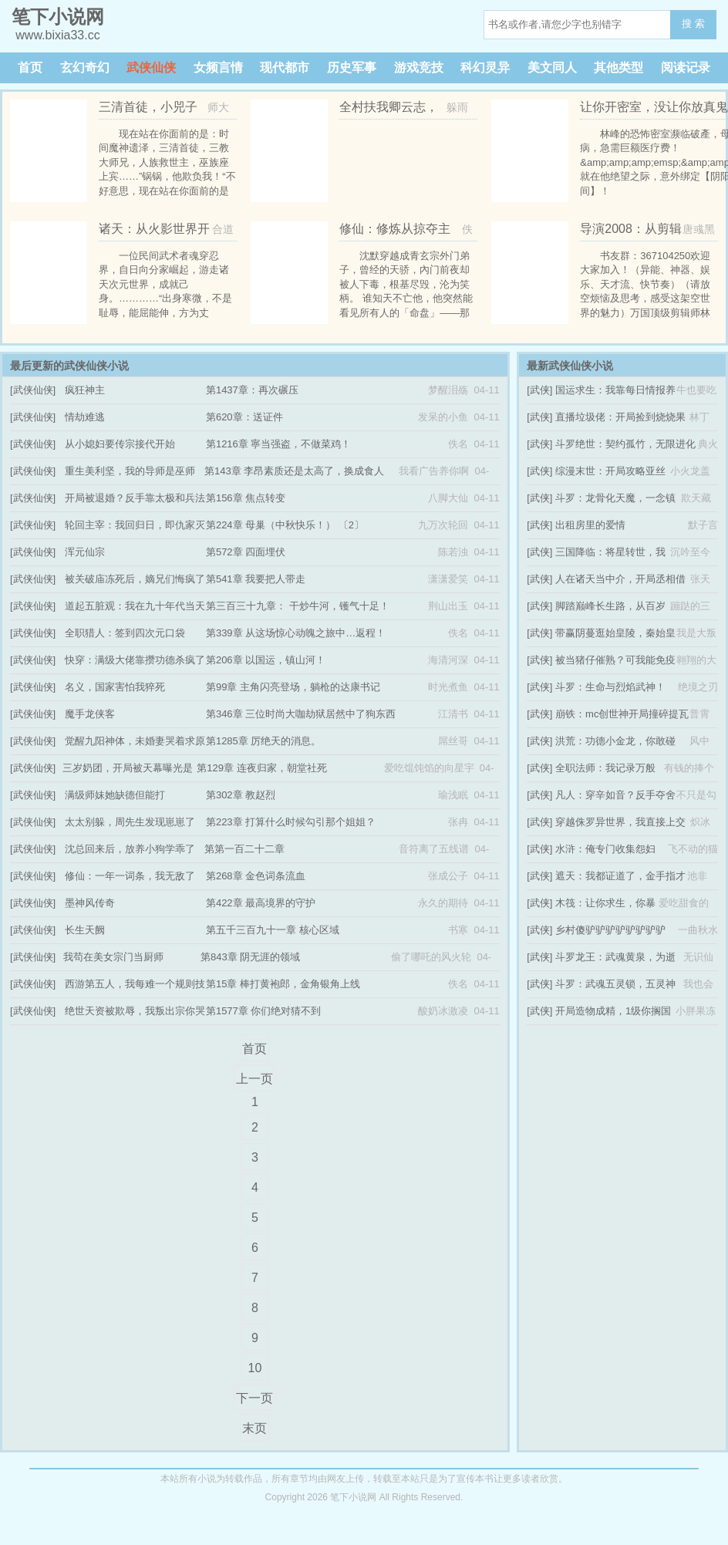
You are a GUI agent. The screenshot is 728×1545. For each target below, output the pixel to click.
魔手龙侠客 (90, 714)
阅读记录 (685, 67)
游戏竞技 (418, 67)
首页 (30, 67)
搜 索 (693, 23)
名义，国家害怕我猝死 (115, 687)
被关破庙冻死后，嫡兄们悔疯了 (135, 579)
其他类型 (618, 67)
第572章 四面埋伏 (245, 552)
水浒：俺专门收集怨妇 (605, 849)
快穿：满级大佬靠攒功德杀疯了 (135, 660)
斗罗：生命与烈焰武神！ (610, 687)
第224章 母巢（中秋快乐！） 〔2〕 (285, 525)
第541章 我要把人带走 (255, 579)
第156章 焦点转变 (245, 498)
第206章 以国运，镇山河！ (265, 660)
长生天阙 (85, 930)
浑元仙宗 (85, 552)
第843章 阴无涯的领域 (250, 957)
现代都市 (284, 67)
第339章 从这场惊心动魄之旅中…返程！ (296, 633)
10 (254, 1368)
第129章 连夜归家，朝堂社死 (261, 768)
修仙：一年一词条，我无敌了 (130, 876)
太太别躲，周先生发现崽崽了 (130, 822)
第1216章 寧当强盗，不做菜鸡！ (279, 444)
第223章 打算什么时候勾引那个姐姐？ (291, 822)
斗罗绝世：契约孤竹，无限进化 (625, 444)
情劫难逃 (85, 417)
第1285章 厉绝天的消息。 (264, 741)
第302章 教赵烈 (240, 795)
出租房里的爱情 (590, 525)
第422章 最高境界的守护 (260, 903)
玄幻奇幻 (85, 67)
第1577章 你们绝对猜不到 (264, 1011)
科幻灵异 (485, 67)
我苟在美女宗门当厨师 (113, 957)
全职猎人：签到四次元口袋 (125, 633)
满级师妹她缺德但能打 (115, 795)
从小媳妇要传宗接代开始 (120, 444)
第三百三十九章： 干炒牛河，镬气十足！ (297, 606)
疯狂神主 (85, 390)
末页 (254, 1428)
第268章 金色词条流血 (255, 876)
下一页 (254, 1398)
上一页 (254, 1078)
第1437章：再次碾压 (252, 390)
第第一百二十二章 (244, 849)
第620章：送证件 (244, 417)
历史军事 (351, 67)
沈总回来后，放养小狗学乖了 (130, 849)
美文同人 (552, 67)
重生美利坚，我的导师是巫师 (130, 471)
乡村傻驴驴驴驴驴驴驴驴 (610, 930)
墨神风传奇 (90, 903)
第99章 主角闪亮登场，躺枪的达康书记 (293, 687)
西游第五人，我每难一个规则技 (135, 984)
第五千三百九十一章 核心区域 (272, 930)
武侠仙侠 (151, 67)
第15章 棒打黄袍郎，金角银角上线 (283, 984)
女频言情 (218, 67)
